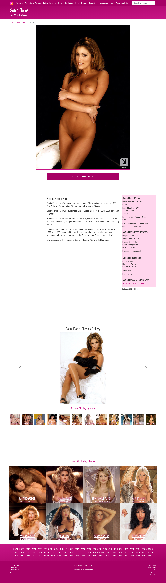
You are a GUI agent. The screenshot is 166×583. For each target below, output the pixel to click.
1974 (21, 555)
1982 (113, 552)
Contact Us (153, 574)
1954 (144, 555)
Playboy (126, 284)
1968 (58, 555)
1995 (34, 552)
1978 (138, 552)
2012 (70, 549)
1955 (138, 555)
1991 (58, 552)
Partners (153, 573)
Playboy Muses (21, 22)
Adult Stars (59, 3)
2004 (119, 549)
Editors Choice (48, 3)
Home (12, 22)
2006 (107, 549)
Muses (112, 3)
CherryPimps (13, 567)
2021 (15, 549)
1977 (144, 552)
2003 (125, 549)
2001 (138, 549)
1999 (150, 549)
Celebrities (69, 3)
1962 (95, 555)
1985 (95, 552)
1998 (15, 552)
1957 (125, 555)
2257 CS (153, 571)
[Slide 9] (97, 400)
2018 (34, 549)
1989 (70, 552)
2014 (58, 549)
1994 (40, 552)
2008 (95, 549)
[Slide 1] (65, 400)
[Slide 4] (77, 400)
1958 (119, 555)
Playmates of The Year (33, 3)
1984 (101, 552)
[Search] (143, 3)
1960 (107, 555)
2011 (77, 549)
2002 (132, 549)
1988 (77, 552)
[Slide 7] (89, 400)
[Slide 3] (73, 400)
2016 (46, 549)
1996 (28, 552)
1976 (150, 552)
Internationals (103, 3)
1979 (132, 552)
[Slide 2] (69, 400)
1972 (34, 555)
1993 (46, 552)
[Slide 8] (93, 400)
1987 (83, 552)
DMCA (154, 569)
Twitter (141, 284)
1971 (40, 555)
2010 (83, 549)
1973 (28, 555)
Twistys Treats (14, 573)
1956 (132, 555)
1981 (119, 552)
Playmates (19, 3)
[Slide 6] (85, 400)
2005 (113, 549)
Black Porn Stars (14, 565)
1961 (101, 555)
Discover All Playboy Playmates (83, 461)
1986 (89, 552)
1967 (64, 555)
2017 (40, 549)
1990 (64, 552)
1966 (70, 555)
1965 (77, 555)
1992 (52, 552)
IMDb (134, 284)
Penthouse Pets (122, 3)
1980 (125, 552)
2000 (144, 549)
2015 (52, 549)
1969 (52, 555)
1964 (83, 555)
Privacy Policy (152, 565)
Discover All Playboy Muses (83, 408)
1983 (107, 552)
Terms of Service (151, 567)
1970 (46, 555)
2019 (28, 549)
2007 (101, 549)
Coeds (77, 3)
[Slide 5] (81, 400)
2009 (89, 549)
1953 (150, 555)
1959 (113, 555)
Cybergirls (92, 3)
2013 (64, 549)
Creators (84, 3)
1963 (89, 555)
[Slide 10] (101, 400)
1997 (21, 552)
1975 (15, 555)
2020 (21, 549)
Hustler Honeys (14, 569)
